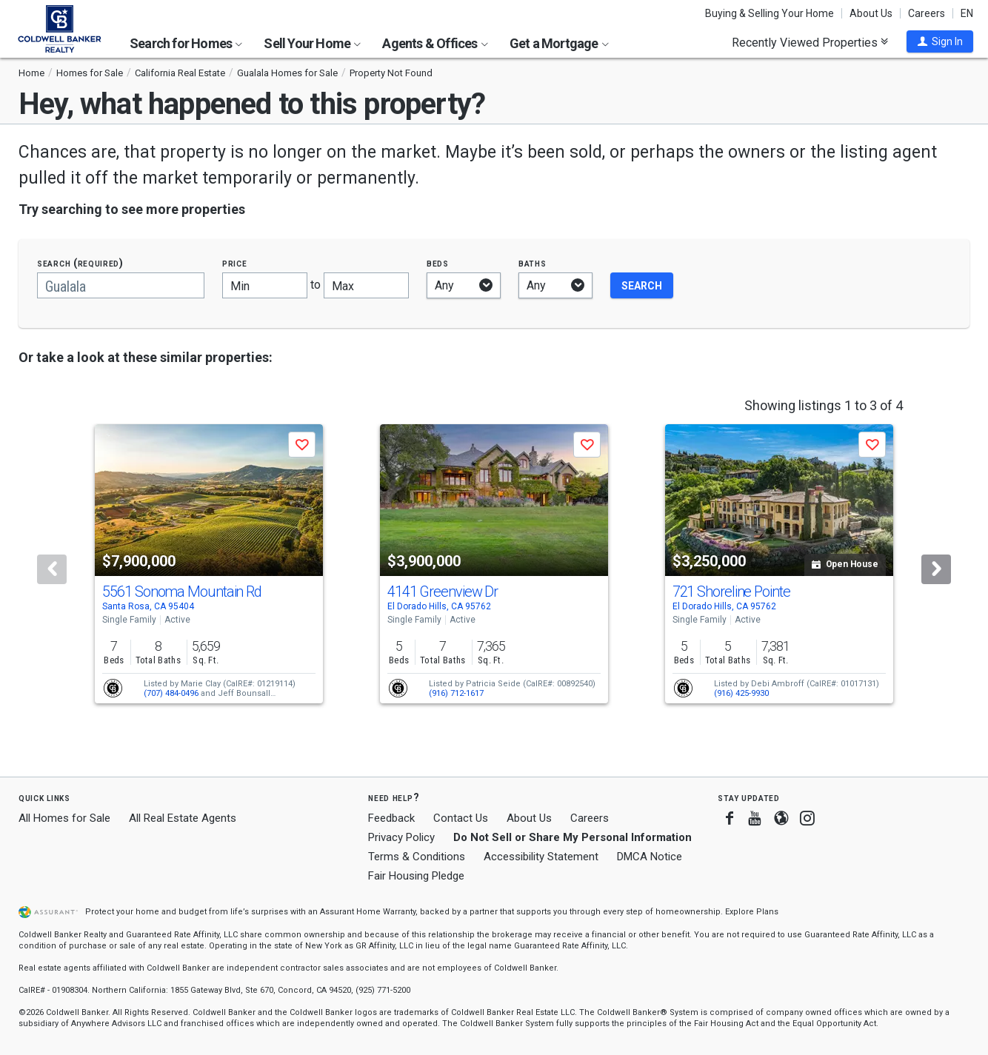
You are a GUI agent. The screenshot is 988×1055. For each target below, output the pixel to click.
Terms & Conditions (416, 856)
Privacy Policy (401, 837)
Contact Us (460, 818)
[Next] (936, 569)
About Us (871, 13)
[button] (940, 41)
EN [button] (967, 13)
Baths (532, 263)
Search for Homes (186, 43)
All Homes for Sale (64, 818)
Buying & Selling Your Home (769, 13)
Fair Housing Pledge (416, 875)
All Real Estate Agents (182, 818)
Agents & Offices (434, 43)
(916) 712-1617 (456, 693)
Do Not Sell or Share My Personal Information (572, 837)
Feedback (391, 818)
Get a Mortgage (559, 43)
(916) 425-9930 (741, 693)
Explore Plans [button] (751, 912)
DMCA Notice (649, 856)
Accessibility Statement (541, 856)
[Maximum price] (366, 285)
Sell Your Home (312, 43)
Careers (926, 13)
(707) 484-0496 (171, 693)
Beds (438, 263)
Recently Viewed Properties (810, 42)
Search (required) (80, 263)
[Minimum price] (264, 285)
